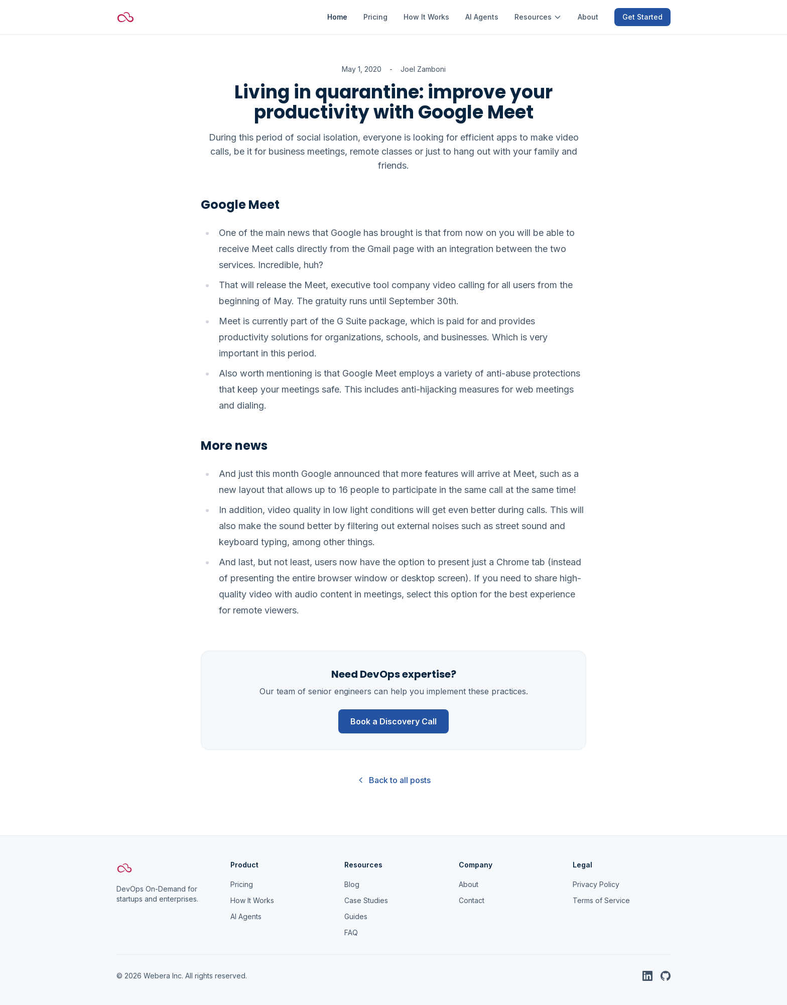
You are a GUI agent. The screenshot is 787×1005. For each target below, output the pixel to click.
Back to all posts (394, 780)
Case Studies (366, 900)
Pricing (375, 17)
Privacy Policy (596, 884)
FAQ (351, 932)
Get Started (642, 17)
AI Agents (481, 17)
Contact (471, 900)
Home (337, 17)
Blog (351, 884)
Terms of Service (601, 900)
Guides (355, 916)
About (588, 17)
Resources (538, 17)
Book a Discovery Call (393, 721)
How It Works (426, 17)
